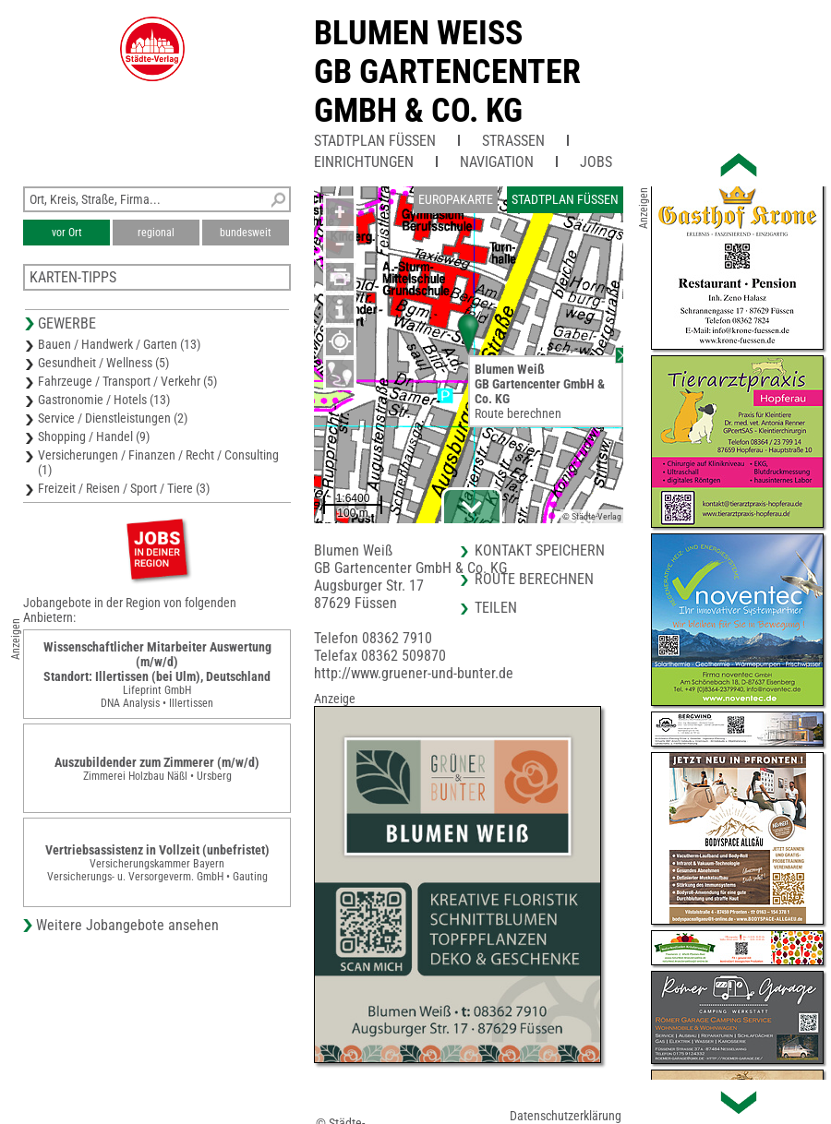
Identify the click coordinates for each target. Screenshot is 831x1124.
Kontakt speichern (540, 550)
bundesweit (245, 232)
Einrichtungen (364, 162)
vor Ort (67, 232)
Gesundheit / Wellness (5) (103, 362)
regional (156, 232)
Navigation (497, 162)
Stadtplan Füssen (375, 140)
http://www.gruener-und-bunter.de (413, 673)
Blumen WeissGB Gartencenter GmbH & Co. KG (447, 72)
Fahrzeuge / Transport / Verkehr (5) (127, 381)
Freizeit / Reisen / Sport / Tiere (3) (124, 488)
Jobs (596, 162)
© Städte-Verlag (591, 516)
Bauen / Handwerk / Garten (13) (119, 344)
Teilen (496, 607)
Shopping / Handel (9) (94, 436)
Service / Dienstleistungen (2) (112, 418)
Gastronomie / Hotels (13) (104, 399)
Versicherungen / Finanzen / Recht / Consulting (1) (158, 462)
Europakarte (455, 199)
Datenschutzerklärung (565, 1115)
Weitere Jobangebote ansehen (127, 925)
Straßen (513, 140)
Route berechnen (518, 413)
